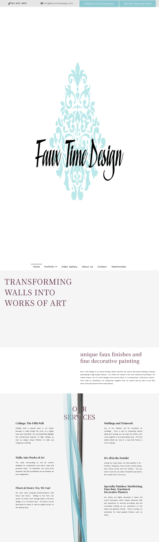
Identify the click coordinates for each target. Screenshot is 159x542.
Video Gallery (69, 266)
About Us (87, 266)
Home (36, 266)
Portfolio (50, 266)
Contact (102, 266)
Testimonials (118, 266)
